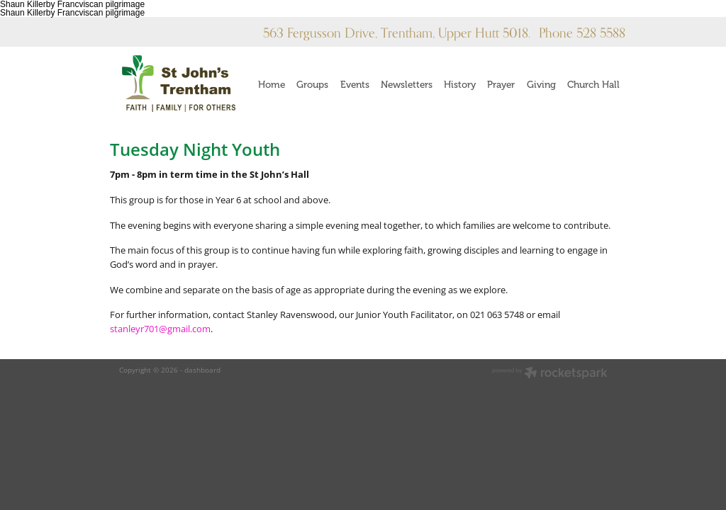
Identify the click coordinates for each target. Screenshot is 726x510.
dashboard (202, 370)
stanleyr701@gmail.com (160, 328)
